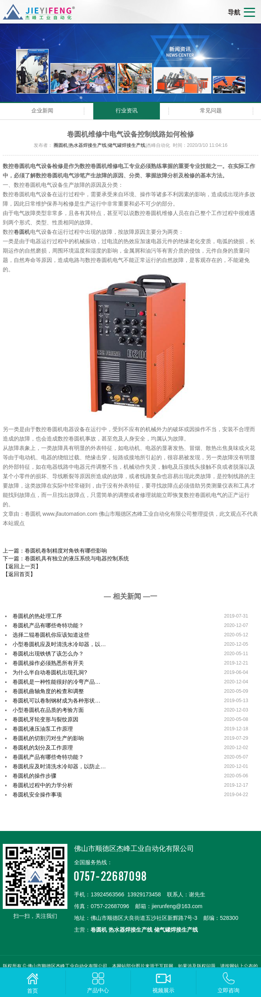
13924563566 (107, 894)
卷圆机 (22, 232)
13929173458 (144, 894)
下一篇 (66, 558)
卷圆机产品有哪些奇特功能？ (48, 625)
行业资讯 (127, 110)
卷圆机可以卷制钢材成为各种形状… (56, 700)
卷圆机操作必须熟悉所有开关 (48, 663)
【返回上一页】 (22, 566)
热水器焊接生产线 (88, 145)
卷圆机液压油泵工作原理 (43, 729)
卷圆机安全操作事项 (37, 794)
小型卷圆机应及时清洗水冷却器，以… (59, 644)
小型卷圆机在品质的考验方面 (48, 710)
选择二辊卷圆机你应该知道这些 (51, 635)
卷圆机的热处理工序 (37, 616)
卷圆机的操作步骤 (34, 776)
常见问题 (211, 110)
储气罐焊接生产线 (126, 145)
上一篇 (55, 550)
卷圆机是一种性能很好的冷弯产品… (56, 682)
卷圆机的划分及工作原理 (43, 747)
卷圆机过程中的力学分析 (43, 785)
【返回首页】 (19, 574)
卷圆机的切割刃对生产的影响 (48, 738)
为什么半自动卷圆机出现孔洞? (50, 672)
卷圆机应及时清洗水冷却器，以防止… (59, 766)
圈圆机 (61, 145)
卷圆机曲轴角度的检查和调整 (48, 691)
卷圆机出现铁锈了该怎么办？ (48, 653)
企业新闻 (42, 110)
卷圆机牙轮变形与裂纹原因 (45, 719)
